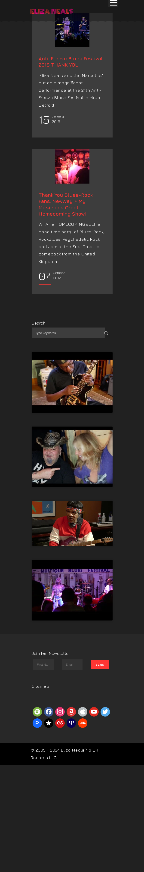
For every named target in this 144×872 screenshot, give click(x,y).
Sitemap (40, 778)
